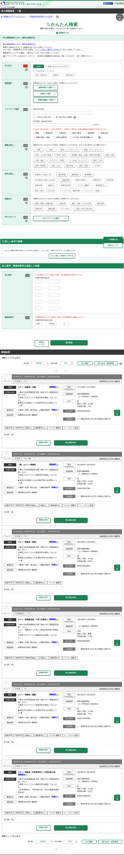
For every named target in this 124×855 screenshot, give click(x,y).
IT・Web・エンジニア (77, 160)
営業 (36, 149)
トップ (3, 7)
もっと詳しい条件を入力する (48, 50)
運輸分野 (50, 208)
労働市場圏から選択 (46, 100)
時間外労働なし (80, 180)
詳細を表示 (43, 432)
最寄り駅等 (76, 133)
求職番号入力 (62, 33)
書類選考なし (100, 185)
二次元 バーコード (117, 402)
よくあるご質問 (83, 848)
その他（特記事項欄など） (83, 137)
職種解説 (52, 377)
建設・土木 (55, 165)
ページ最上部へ (119, 847)
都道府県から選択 (46, 88)
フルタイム (38, 71)
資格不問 (37, 185)
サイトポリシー (37, 848)
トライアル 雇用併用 (70, 190)
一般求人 (37, 66)
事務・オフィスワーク (92, 149)
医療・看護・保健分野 (43, 203)
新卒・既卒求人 (40, 75)
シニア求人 (64, 208)
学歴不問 (108, 180)
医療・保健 (109, 155)
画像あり (55, 400)
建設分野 (99, 203)
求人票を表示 (71, 432)
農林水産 (68, 165)
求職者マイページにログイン (14, 17)
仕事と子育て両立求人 (83, 208)
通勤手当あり (65, 185)
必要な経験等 (61, 137)
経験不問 (96, 180)
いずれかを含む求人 (42, 117)
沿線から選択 (45, 94)
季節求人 (55, 75)
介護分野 (61, 203)
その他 (96, 165)
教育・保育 (60, 155)
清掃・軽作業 (39, 165)
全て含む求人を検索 (62, 117)
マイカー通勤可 (83, 185)
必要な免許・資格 (42, 137)
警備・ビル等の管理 (42, 155)
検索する (113, 229)
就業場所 (90, 133)
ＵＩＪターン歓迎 (92, 190)
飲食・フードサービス (68, 149)
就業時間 (64, 180)
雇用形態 (61, 174)
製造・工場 (96, 160)
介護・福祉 (38, 160)
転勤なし (50, 185)
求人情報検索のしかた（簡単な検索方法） (20, 44)
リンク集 (11, 848)
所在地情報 (111, 848)
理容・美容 (82, 165)
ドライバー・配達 (56, 160)
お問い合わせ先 (98, 848)
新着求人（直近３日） (43, 174)
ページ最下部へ (119, 17)
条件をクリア (41, 334)
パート (50, 71)
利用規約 (70, 848)
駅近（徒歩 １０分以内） (44, 190)
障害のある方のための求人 (57, 66)
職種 (37, 133)
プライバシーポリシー (55, 848)
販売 (49, 149)
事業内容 (104, 133)
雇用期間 (87, 174)
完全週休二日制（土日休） (44, 180)
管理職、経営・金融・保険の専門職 (85, 155)
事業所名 (48, 133)
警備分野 (37, 208)
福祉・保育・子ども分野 (80, 203)
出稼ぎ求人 (69, 75)
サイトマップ (23, 848)
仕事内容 (62, 133)
